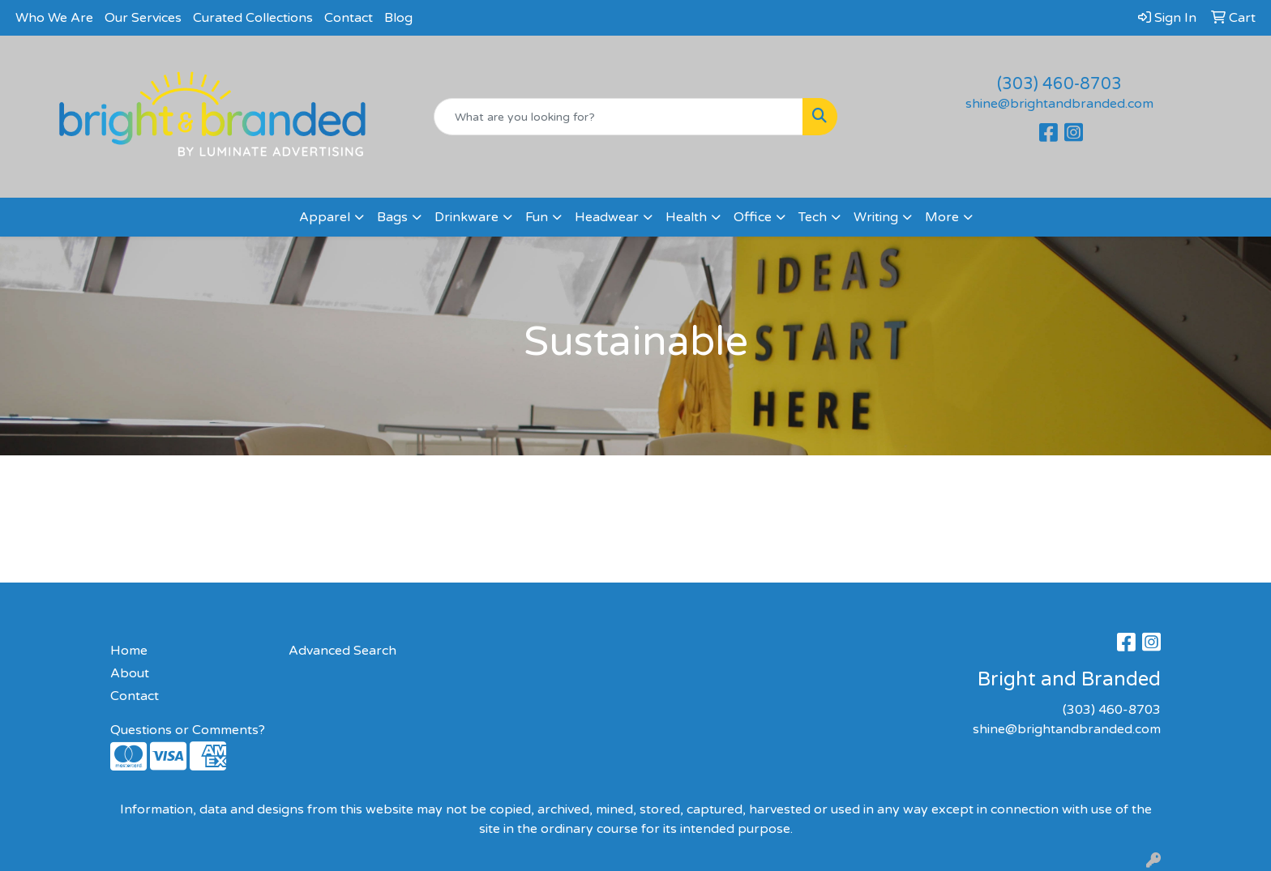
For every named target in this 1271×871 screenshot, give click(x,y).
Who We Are (54, 18)
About (129, 673)
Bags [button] (392, 217)
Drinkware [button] (466, 217)
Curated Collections (253, 18)
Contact (348, 18)
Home (129, 651)
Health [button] (686, 217)
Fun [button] (536, 217)
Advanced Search (342, 651)
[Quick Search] (619, 116)
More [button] (942, 217)
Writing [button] (876, 217)
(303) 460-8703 (1059, 84)
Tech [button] (812, 217)
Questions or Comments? (187, 730)
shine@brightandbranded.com (1059, 104)
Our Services (143, 18)
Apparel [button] (324, 217)
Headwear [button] (607, 217)
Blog (398, 18)
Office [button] (753, 217)
